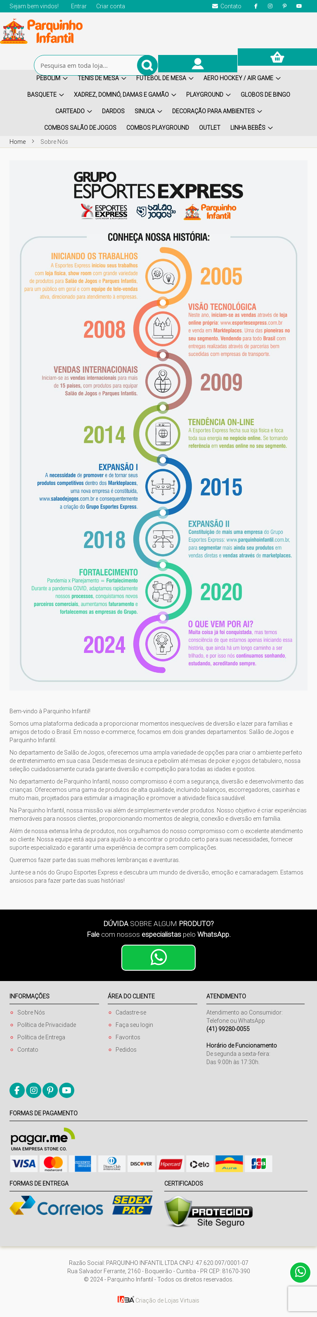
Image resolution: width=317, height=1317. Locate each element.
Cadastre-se (131, 1012)
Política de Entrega (41, 1037)
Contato (27, 1049)
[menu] (158, 103)
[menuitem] (52, 78)
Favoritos (128, 1037)
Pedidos (126, 1049)
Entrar (79, 6)
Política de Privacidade (46, 1025)
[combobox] (96, 65)
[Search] (147, 65)
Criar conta (110, 6)
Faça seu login (134, 1025)
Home (18, 141)
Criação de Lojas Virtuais (158, 1300)
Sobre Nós (31, 1012)
